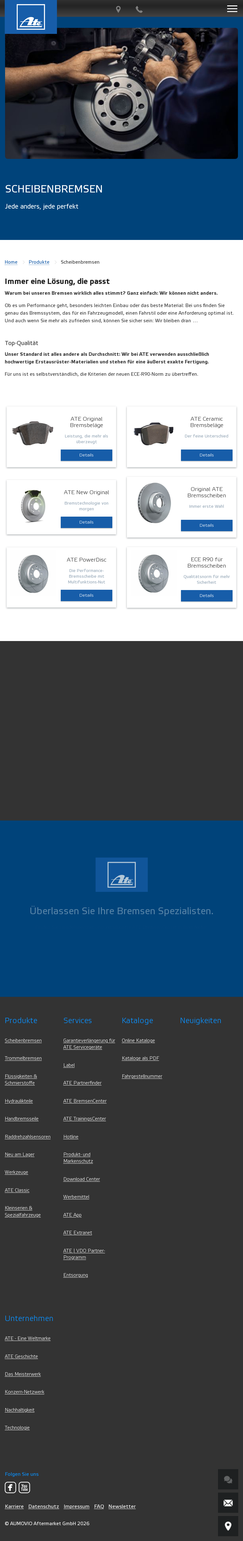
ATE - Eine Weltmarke (28, 1338)
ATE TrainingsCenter (84, 1119)
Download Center (81, 1179)
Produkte (39, 262)
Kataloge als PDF (140, 1058)
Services (77, 1020)
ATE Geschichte (21, 1356)
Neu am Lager (19, 1154)
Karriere (14, 1506)
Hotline (70, 1137)
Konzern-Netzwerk (24, 1392)
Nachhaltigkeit (19, 1410)
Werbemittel (76, 1197)
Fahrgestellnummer (142, 1076)
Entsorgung (75, 1275)
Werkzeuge (16, 1172)
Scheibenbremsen (23, 1040)
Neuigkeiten (200, 1020)
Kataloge (137, 1020)
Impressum (77, 1506)
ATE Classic (17, 1190)
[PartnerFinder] (118, 10)
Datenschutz (43, 1506)
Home (11, 262)
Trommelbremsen (23, 1058)
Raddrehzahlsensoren (28, 1137)
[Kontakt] (139, 10)
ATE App (72, 1215)
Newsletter (122, 1506)
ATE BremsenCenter (85, 1101)
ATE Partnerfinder (82, 1083)
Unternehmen (29, 1318)
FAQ (99, 1506)
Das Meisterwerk (23, 1374)
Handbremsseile (22, 1119)
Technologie (17, 1428)
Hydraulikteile (19, 1101)
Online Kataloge (138, 1040)
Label (69, 1065)
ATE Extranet (77, 1233)
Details (86, 455)
